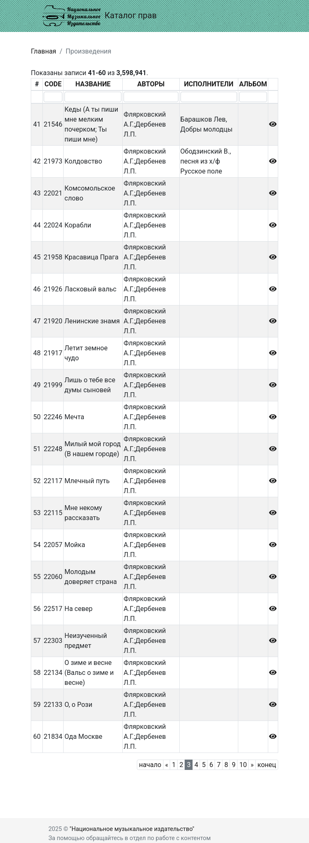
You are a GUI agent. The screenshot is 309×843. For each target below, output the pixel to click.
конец (266, 765)
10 (243, 765)
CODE (53, 84)
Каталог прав (99, 16)
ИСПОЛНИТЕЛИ (208, 84)
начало (150, 765)
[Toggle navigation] (255, 15)
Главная (43, 51)
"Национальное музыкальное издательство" (131, 829)
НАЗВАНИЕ (93, 84)
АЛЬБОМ (253, 84)
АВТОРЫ (151, 84)
